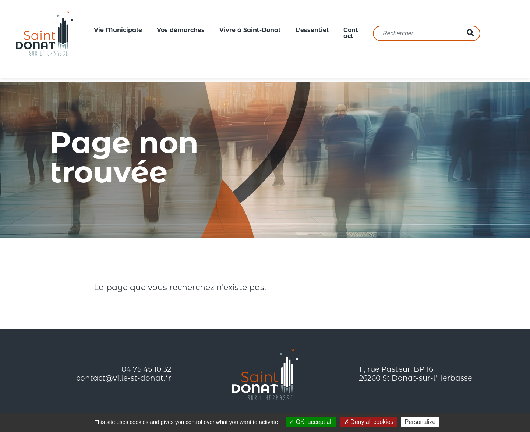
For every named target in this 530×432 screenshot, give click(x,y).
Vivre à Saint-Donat (250, 30)
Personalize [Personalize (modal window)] (420, 422)
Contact (350, 33)
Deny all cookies (368, 422)
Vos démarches (181, 30)
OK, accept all (310, 422)
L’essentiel (312, 30)
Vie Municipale (118, 30)
